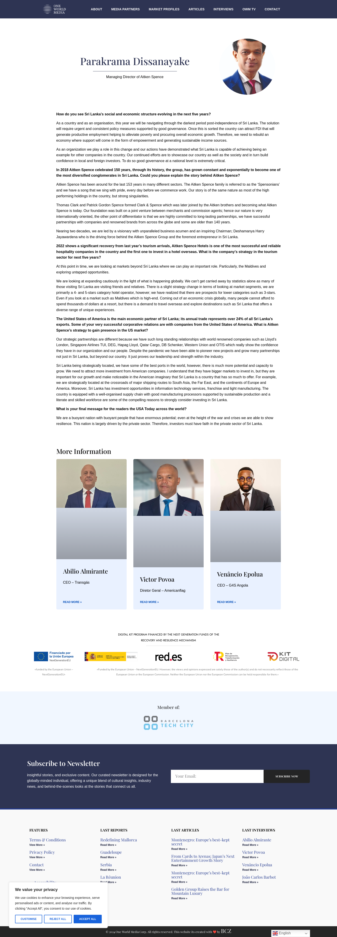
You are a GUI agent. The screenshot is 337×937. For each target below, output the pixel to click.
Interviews (223, 9)
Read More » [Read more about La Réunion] (108, 882)
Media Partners (125, 9)
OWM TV (249, 9)
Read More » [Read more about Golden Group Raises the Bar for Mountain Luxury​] (179, 898)
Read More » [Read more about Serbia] (108, 869)
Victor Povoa (157, 579)
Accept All (87, 919)
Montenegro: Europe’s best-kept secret (200, 842)
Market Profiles (164, 9)
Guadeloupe (111, 852)
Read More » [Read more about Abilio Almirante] (72, 602)
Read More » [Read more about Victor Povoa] (149, 602)
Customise (29, 919)
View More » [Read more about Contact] (37, 869)
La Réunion (110, 877)
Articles (196, 9)
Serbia (106, 864)
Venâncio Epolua (240, 574)
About (96, 9)
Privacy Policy (42, 852)
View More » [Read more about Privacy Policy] (37, 857)
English (282, 933)
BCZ (226, 930)
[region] (58, 905)
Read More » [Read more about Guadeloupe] (108, 857)
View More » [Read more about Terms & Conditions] (37, 845)
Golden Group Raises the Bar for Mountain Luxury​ (200, 891)
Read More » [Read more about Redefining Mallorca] (108, 845)
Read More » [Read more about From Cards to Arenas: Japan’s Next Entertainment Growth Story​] (179, 865)
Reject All (58, 919)
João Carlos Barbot (259, 877)
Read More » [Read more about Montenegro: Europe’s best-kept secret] (179, 849)
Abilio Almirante (85, 571)
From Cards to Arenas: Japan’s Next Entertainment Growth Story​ (202, 858)
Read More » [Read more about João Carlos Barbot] (250, 882)
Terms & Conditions (47, 839)
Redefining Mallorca (118, 839)
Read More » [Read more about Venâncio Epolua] (226, 602)
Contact (272, 9)
